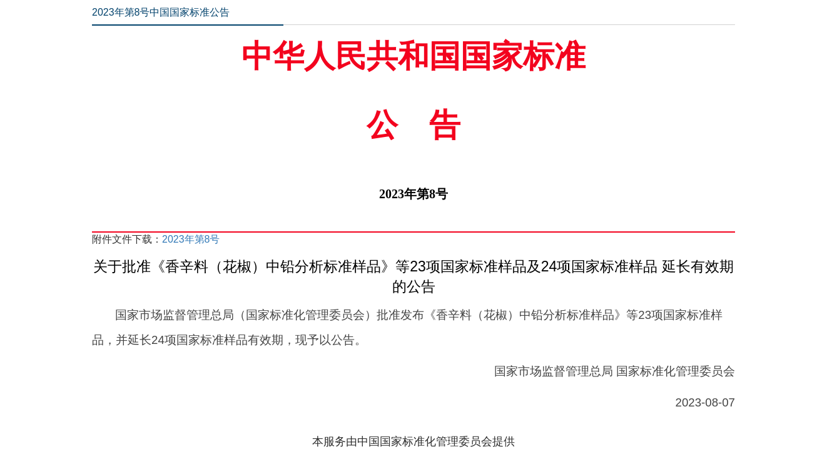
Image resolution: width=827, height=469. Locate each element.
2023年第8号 (191, 239)
